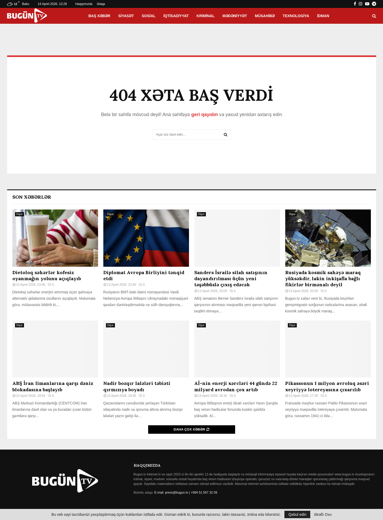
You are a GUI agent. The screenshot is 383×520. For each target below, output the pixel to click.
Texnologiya (296, 16)
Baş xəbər (99, 16)
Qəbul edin (297, 514)
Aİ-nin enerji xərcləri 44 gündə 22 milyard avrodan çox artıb (235, 386)
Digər (19, 214)
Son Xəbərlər (31, 197)
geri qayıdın (204, 114)
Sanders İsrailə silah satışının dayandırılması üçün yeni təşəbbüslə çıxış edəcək (231, 278)
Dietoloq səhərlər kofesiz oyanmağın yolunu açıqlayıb (46, 275)
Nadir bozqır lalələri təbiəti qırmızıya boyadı (136, 386)
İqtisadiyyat (176, 16)
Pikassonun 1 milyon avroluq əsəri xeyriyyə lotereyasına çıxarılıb (327, 386)
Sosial (149, 16)
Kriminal (206, 16)
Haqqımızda (84, 4)
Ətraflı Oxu (323, 514)
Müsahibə (265, 16)
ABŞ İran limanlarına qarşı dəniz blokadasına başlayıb (52, 386)
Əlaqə (101, 4)
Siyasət (126, 16)
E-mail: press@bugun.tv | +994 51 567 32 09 (185, 492)
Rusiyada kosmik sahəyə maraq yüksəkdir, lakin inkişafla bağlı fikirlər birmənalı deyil (323, 278)
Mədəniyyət (234, 16)
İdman (323, 16)
